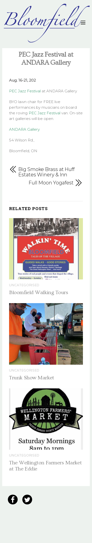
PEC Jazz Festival (25, 91)
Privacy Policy (16, 513)
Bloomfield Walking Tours (38, 292)
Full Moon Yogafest (51, 183)
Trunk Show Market (31, 378)
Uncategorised (24, 285)
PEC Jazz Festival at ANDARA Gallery (46, 58)
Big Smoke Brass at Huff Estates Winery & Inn (46, 172)
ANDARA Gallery (24, 129)
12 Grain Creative (33, 528)
